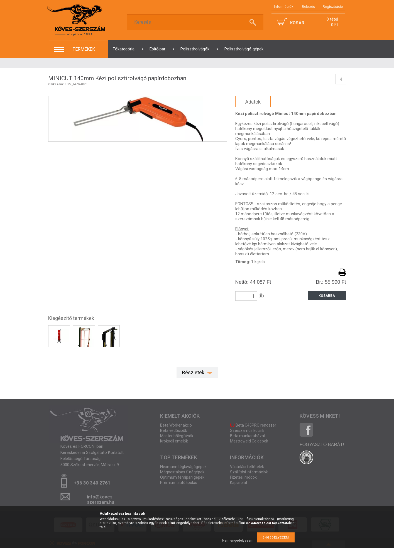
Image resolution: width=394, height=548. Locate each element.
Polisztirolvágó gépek (243, 49)
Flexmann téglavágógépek (183, 466)
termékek (84, 49)
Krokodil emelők (174, 441)
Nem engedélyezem (237, 540)
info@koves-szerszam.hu (100, 498)
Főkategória (123, 49)
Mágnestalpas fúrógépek (182, 472)
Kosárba (327, 296)
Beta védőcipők (173, 430)
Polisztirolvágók (194, 49)
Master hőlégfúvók (176, 436)
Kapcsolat (238, 482)
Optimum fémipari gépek (182, 477)
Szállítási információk (249, 472)
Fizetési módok (243, 477)
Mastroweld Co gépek (249, 441)
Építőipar (157, 49)
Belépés (308, 6)
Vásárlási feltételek (247, 466)
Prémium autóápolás (178, 482)
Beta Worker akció (176, 425)
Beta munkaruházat (247, 436)
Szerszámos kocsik (247, 430)
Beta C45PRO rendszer (253, 425)
